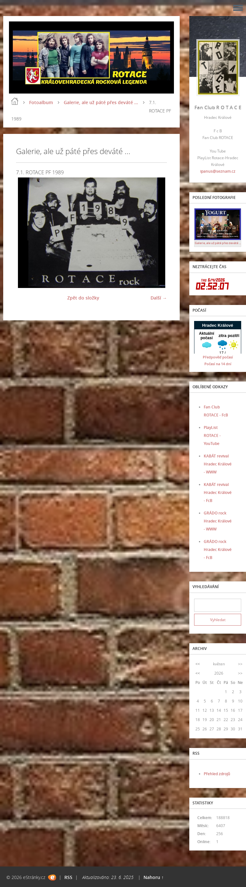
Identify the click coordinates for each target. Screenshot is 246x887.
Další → (159, 298)
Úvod (14, 101)
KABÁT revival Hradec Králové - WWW (218, 464)
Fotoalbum (41, 102)
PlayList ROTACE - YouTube (212, 435)
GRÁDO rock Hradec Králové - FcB (218, 549)
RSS (68, 877)
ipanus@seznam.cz (217, 171)
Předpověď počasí (218, 357)
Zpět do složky (83, 298)
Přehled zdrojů (217, 773)
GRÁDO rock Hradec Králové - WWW (218, 521)
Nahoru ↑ (154, 877)
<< (197, 664)
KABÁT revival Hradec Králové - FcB (218, 492)
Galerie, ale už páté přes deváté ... (101, 102)
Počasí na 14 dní (217, 363)
